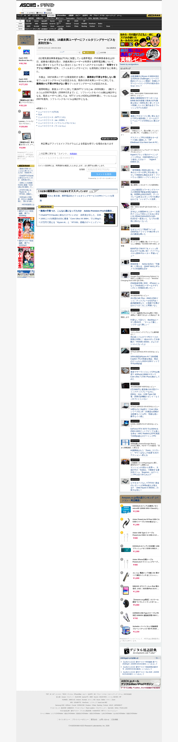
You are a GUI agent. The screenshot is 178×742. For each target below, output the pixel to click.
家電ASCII (39, 18)
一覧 (78, 52)
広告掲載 (114, 719)
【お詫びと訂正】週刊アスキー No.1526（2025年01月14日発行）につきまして (140, 673)
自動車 (71, 15)
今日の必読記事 (65, 711)
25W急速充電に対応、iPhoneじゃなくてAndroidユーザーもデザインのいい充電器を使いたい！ (145, 285)
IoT (29, 15)
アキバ (95, 15)
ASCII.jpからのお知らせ (129, 658)
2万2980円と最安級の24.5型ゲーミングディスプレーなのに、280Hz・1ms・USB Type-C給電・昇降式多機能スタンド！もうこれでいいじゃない (144, 394)
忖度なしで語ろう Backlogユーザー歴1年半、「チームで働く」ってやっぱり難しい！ (144, 322)
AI (25, 15)
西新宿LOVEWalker (82, 713)
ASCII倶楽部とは (28, 204)
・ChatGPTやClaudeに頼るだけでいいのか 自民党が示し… (26, 178)
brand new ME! (102, 702)
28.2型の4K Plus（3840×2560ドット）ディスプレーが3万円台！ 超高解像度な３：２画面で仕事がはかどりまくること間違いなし (144, 301)
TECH (43, 15)
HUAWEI (84, 23)
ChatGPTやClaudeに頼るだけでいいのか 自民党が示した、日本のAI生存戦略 (77, 215)
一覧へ (157, 658)
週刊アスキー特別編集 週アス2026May (26, 213)
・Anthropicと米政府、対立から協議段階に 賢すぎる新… (25, 199)
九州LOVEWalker (106, 713)
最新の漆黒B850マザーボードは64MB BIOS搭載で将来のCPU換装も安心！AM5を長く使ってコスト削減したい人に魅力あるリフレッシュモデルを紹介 (144, 103)
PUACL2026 (103, 18)
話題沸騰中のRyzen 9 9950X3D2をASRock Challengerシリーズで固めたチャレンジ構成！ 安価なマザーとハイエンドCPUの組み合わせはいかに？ (145, 81)
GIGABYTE (52, 23)
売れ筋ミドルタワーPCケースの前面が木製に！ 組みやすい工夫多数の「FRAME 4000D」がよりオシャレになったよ (145, 340)
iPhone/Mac (61, 15)
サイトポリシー (64, 719)
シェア (62, 52)
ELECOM (28, 23)
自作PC (85, 15)
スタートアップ (110, 15)
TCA (40, 115)
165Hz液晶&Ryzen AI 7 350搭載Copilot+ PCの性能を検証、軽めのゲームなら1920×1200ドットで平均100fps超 (144, 360)
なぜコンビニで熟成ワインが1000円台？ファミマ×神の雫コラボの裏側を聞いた (144, 231)
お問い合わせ (104, 719)
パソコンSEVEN (60, 21)
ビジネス (35, 15)
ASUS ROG (44, 23)
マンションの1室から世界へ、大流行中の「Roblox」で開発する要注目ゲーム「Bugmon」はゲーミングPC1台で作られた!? (145, 471)
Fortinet (92, 26)
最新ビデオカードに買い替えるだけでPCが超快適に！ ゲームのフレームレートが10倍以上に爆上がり (145, 119)
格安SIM (31, 18)
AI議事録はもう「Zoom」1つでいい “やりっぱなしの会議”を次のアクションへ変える (144, 452)
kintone (44, 26)
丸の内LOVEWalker (119, 713)
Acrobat (36, 26)
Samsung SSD (59, 705)
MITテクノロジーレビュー (109, 711)
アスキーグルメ (50, 18)
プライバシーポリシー (80, 719)
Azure (52, 26)
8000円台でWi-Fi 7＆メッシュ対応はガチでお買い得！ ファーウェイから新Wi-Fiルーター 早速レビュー (145, 252)
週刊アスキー (60, 18)
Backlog (84, 26)
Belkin (100, 23)
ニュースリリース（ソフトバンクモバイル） (57, 123)
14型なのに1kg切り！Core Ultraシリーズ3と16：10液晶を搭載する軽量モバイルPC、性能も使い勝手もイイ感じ (144, 412)
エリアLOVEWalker (57, 713)
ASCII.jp (27, 5)
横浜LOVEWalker (69, 713)
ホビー (77, 15)
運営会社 (94, 719)
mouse (36, 21)
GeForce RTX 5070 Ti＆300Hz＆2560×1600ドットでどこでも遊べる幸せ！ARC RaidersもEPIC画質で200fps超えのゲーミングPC (145, 432)
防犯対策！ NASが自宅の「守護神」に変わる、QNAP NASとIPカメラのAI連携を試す (145, 266)
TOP (47, 694)
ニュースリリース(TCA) (48, 112)
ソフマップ (52, 29)
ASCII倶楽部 (154, 15)
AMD (36, 23)
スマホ (102, 15)
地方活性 (96, 18)
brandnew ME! (60, 29)
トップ (19, 15)
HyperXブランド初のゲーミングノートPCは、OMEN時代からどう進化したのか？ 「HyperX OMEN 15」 (144, 158)
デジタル (45, 5)
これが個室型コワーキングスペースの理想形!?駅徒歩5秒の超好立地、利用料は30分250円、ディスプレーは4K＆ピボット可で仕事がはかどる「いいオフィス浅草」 (145, 194)
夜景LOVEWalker (95, 713)
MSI (68, 21)
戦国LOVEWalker (132, 713)
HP (84, 21)
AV (91, 15)
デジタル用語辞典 (85, 711)
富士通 (28, 21)
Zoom (108, 26)
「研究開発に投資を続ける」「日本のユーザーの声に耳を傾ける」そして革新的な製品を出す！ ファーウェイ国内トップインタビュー (145, 173)
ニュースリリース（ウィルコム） (52, 126)
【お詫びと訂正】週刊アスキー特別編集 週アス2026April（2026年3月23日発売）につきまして (140, 663)
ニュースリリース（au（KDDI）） (53, 120)
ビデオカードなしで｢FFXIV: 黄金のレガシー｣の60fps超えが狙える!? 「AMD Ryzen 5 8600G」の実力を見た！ (144, 486)
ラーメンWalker (45, 713)
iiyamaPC (44, 21)
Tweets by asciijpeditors (129, 64)
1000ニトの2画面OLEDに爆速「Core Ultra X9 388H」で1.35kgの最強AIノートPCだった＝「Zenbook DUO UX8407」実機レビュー (101, 218)
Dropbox (68, 26)
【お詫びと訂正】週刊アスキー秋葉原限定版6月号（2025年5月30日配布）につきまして (140, 668)
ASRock (68, 23)
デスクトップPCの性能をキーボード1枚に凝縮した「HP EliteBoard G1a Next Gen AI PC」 (145, 139)
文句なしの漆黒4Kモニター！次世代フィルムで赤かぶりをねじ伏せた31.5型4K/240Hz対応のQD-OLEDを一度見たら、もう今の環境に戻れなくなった (145, 216)
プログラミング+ (81, 18)
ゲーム (119, 15)
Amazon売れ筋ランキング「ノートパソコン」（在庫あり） (25, 40)
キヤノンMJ (36, 29)
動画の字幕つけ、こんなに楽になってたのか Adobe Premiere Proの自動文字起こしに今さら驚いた (88, 211)
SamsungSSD (59, 23)
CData (76, 26)
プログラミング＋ (101, 708)
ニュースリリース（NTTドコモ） (52, 117)
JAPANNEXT (44, 29)
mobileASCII (96, 711)
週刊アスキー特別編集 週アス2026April (26, 243)
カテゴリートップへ (109, 138)
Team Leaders (90, 708)
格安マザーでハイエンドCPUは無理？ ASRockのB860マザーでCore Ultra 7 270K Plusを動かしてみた (145, 375)
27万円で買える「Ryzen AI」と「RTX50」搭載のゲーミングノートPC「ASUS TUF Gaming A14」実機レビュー (92, 222)
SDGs (90, 18)
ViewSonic (92, 23)
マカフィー (28, 29)
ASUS (76, 21)
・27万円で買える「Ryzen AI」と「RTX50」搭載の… (25, 192)
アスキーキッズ (22, 18)
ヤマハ (100, 26)
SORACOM (80, 705)
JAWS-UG (72, 699)
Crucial (76, 23)
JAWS (28, 26)
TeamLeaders (70, 18)
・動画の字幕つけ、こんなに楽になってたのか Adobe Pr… (25, 171)
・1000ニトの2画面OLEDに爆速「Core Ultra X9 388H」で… (25, 185)
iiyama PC (85, 697)
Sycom (52, 21)
